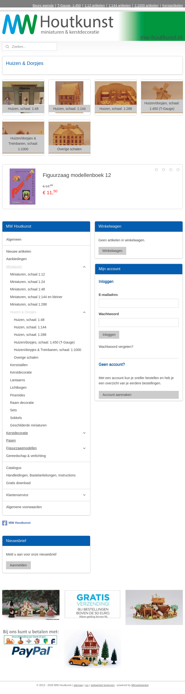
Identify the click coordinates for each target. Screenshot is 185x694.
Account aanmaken (117, 395)
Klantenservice (46, 495)
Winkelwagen (112, 251)
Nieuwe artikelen (18, 251)
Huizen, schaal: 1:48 (29, 320)
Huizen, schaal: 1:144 (30, 327)
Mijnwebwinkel (140, 685)
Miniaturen (46, 267)
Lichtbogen (18, 387)
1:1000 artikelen (146, 5)
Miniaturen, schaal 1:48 (27, 289)
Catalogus (13, 468)
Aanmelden (18, 565)
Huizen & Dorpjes (48, 312)
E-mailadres (108, 295)
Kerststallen (19, 365)
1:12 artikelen (95, 5)
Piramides (17, 395)
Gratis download (18, 483)
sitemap (78, 685)
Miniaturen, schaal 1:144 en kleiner (36, 297)
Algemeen (13, 239)
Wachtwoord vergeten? (116, 347)
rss (87, 685)
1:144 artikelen (120, 5)
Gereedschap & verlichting (26, 456)
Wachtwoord (109, 314)
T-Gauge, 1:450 (69, 5)
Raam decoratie (22, 403)
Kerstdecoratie (21, 372)
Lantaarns (17, 380)
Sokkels (16, 418)
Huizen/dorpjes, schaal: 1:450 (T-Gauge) (44, 342)
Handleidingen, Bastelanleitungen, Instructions (41, 475)
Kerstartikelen (172, 5)
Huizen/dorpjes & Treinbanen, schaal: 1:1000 (47, 350)
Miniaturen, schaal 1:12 (27, 274)
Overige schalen (26, 357)
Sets (13, 410)
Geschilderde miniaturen (28, 425)
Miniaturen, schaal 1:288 (28, 304)
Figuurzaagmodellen (46, 448)
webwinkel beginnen (103, 685)
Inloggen (109, 335)
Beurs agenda (43, 5)
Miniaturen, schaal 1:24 (27, 282)
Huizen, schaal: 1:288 (30, 335)
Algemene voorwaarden (24, 507)
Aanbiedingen (16, 259)
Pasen (11, 440)
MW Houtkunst (16, 523)
